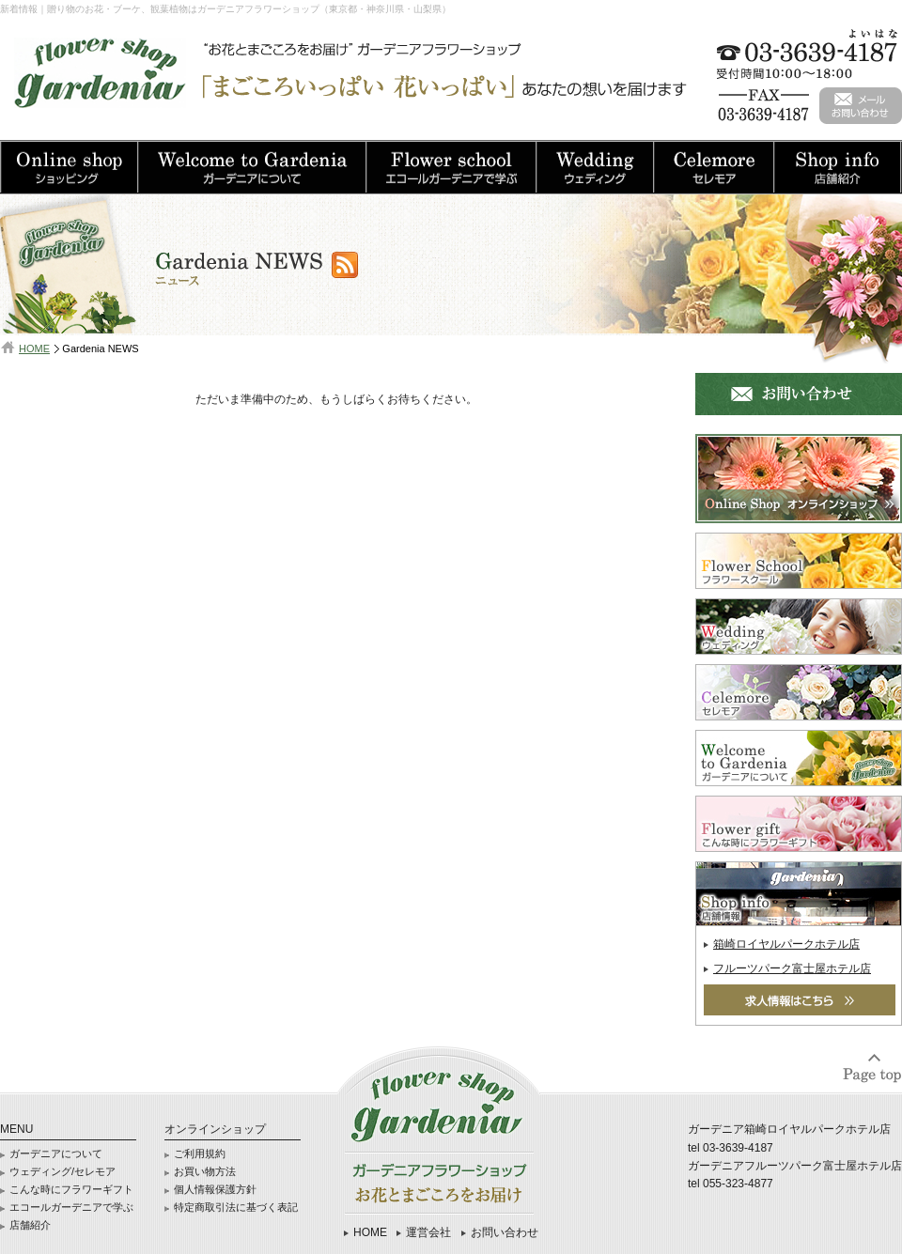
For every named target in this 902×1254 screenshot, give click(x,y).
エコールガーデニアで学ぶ (71, 1207)
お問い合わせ (504, 1232)
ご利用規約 (200, 1153)
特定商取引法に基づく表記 (236, 1207)
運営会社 (428, 1232)
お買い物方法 (205, 1171)
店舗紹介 (30, 1225)
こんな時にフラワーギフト (71, 1189)
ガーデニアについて (55, 1153)
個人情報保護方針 (215, 1189)
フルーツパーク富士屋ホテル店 (792, 968)
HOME (34, 348)
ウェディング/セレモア (62, 1171)
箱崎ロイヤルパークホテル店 (786, 944)
